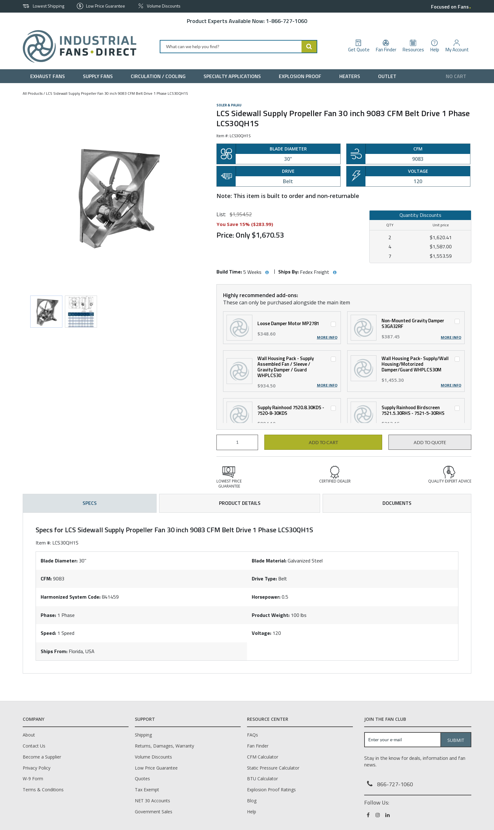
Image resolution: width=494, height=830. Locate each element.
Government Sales (153, 812)
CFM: (46, 578)
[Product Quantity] (237, 442)
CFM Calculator (262, 757)
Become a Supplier (42, 757)
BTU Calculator (262, 779)
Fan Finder (257, 746)
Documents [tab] (396, 503)
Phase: (48, 615)
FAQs (252, 735)
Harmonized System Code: (71, 597)
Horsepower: (266, 597)
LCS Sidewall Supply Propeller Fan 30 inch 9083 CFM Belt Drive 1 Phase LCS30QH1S (117, 93)
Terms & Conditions (43, 790)
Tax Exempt (147, 790)
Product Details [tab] (240, 503)
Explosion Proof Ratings (271, 790)
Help (251, 812)
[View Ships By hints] (334, 272)
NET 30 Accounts (152, 801)
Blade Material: (269, 560)
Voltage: (261, 633)
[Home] (77, 46)
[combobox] (238, 46)
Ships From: (54, 651)
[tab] (247, 593)
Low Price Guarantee (156, 768)
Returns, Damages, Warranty (164, 746)
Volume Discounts (153, 757)
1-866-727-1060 (286, 21)
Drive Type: (264, 578)
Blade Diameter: (59, 560)
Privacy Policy (36, 768)
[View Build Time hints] (267, 272)
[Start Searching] (309, 46)
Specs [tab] (90, 503)
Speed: (48, 633)
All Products (33, 93)
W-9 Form (33, 779)
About (29, 735)
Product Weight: (271, 615)
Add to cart (323, 442)
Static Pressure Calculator (273, 768)
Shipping (143, 735)
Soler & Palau (228, 105)
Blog (251, 801)
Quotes (142, 779)
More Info (327, 337)
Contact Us (34, 746)
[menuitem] (49, 76)
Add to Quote (430, 442)
